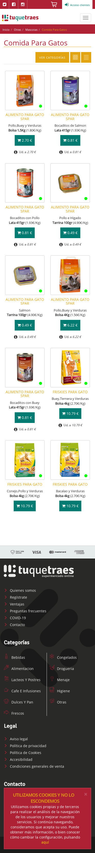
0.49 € (70, 232)
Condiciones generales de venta (34, 766)
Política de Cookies (22, 752)
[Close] (85, 794)
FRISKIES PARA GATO (70, 391)
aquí (45, 842)
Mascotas (31, 29)
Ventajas (14, 604)
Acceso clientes (77, 5)
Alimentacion (19, 668)
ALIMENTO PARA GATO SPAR (25, 116)
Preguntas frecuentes (25, 611)
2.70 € (24, 140)
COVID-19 (15, 617)
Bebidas (14, 657)
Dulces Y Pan (18, 702)
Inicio (6, 29)
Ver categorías (52, 57)
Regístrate (15, 597)
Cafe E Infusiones (22, 690)
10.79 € (70, 413)
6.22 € (70, 325)
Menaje (59, 679)
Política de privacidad (25, 745)
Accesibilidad (18, 759)
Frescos (14, 713)
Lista (86, 57)
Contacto (14, 624)
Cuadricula (75, 57)
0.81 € (70, 140)
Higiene (59, 690)
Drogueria (61, 668)
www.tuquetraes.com (20, 17)
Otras (17, 29)
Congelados (63, 657)
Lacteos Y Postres (22, 679)
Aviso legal (16, 738)
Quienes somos (20, 590)
